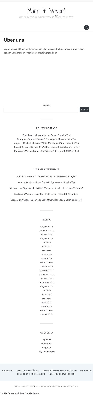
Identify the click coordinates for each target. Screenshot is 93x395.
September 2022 (46, 282)
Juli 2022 (46, 290)
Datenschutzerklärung (27, 370)
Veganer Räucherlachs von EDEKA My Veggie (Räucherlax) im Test (46, 143)
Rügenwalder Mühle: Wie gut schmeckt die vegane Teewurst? (53, 188)
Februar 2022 (46, 310)
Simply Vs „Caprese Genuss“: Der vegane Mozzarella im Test (46, 139)
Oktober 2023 (46, 234)
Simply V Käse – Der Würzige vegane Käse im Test (50, 182)
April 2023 (46, 254)
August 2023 (46, 238)
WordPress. (35, 386)
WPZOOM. (75, 386)
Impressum (7, 370)
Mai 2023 (46, 250)
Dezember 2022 (46, 270)
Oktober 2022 (46, 278)
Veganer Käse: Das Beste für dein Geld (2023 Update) (52, 194)
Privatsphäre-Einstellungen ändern (59, 370)
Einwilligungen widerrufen (61, 374)
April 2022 (46, 302)
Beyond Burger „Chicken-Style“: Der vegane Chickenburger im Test (46, 147)
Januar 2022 (46, 314)
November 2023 (46, 230)
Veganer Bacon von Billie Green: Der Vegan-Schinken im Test (52, 200)
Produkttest (46, 343)
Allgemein (46, 339)
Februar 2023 (46, 262)
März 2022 (46, 306)
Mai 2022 (46, 298)
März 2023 (46, 258)
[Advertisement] (46, 76)
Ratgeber (46, 347)
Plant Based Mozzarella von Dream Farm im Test (46, 135)
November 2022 (46, 274)
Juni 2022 (47, 294)
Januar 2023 (46, 266)
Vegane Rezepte (47, 351)
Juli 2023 (46, 242)
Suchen (46, 105)
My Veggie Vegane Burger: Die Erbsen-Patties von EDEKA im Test (46, 151)
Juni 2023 (47, 246)
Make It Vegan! (46, 11)
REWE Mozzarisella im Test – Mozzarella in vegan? (51, 176)
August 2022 (46, 286)
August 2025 (46, 226)
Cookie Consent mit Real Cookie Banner (19, 393)
